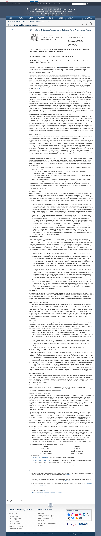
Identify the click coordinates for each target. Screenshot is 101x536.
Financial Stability (14, 519)
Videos (60, 3)
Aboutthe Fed (11, 18)
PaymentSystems (60, 18)
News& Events (21, 18)
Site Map (39, 3)
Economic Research (14, 523)
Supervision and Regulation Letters (36, 21)
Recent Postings (19, 3)
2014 (48, 21)
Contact (65, 3)
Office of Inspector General (45, 517)
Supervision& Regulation (41, 18)
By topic (11, 29)
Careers (51, 3)
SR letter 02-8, (37, 465)
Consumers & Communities (88, 18)
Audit (51, 518)
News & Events (13, 514)
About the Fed (13, 513)
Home (9, 21)
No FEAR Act (41, 520)
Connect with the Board (15, 528)
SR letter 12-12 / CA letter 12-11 (41, 460)
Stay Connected (10, 3)
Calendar (27, 3)
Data (79, 17)
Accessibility (41, 525)
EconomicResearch (70, 18)
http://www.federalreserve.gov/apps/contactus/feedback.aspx (45, 495)
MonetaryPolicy (30, 18)
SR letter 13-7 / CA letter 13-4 (41, 457)
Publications (33, 3)
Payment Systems (14, 521)
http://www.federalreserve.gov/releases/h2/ (41, 477)
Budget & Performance (44, 518)
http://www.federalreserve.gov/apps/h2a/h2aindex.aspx (43, 492)
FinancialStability (51, 18)
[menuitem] (11, 18)
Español (40, 522)
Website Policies (42, 523)
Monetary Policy (13, 516)
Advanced (88, 3)
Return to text (68, 474)
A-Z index (45, 3)
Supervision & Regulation (19, 21)
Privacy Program (51, 523)
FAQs (55, 3)
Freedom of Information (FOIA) (46, 515)
